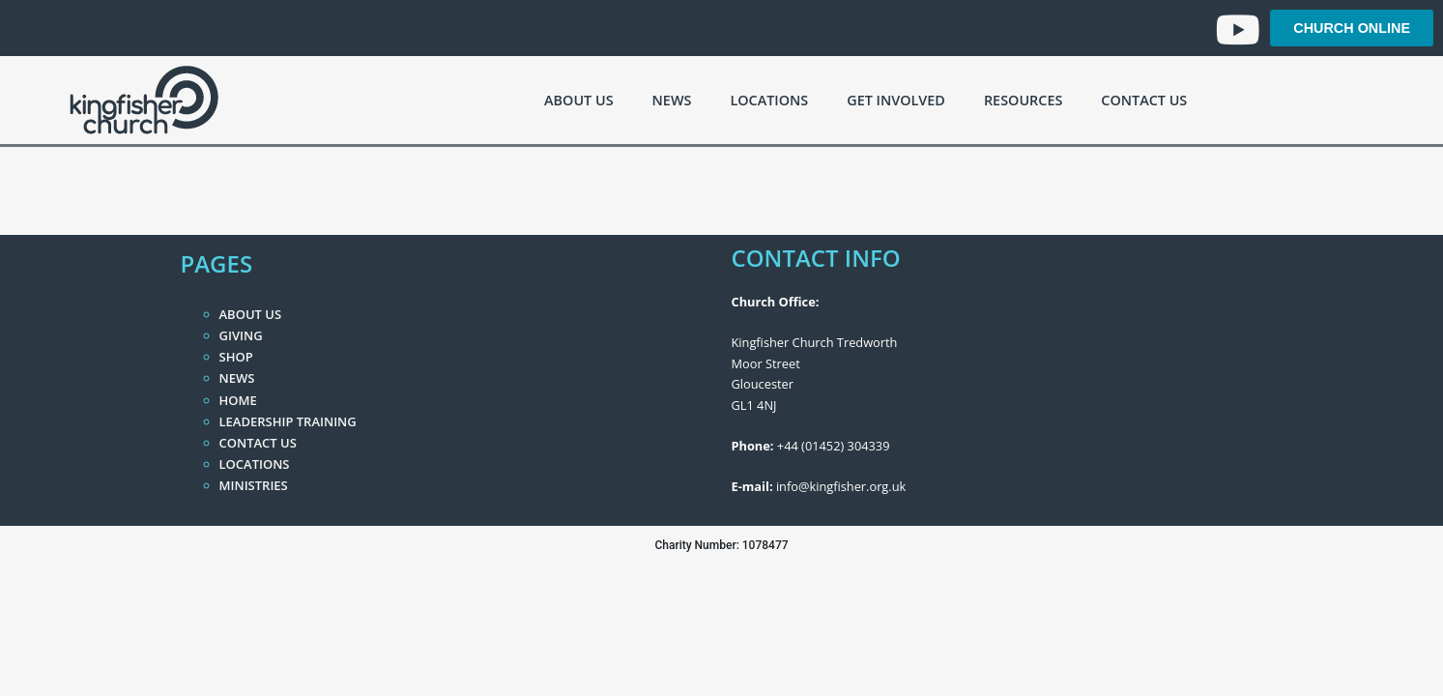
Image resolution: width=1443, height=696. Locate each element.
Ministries (253, 485)
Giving (241, 335)
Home (238, 400)
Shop (236, 356)
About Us (578, 100)
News (672, 100)
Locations (769, 100)
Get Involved (896, 100)
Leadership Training (288, 421)
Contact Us (1144, 100)
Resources (1023, 100)
